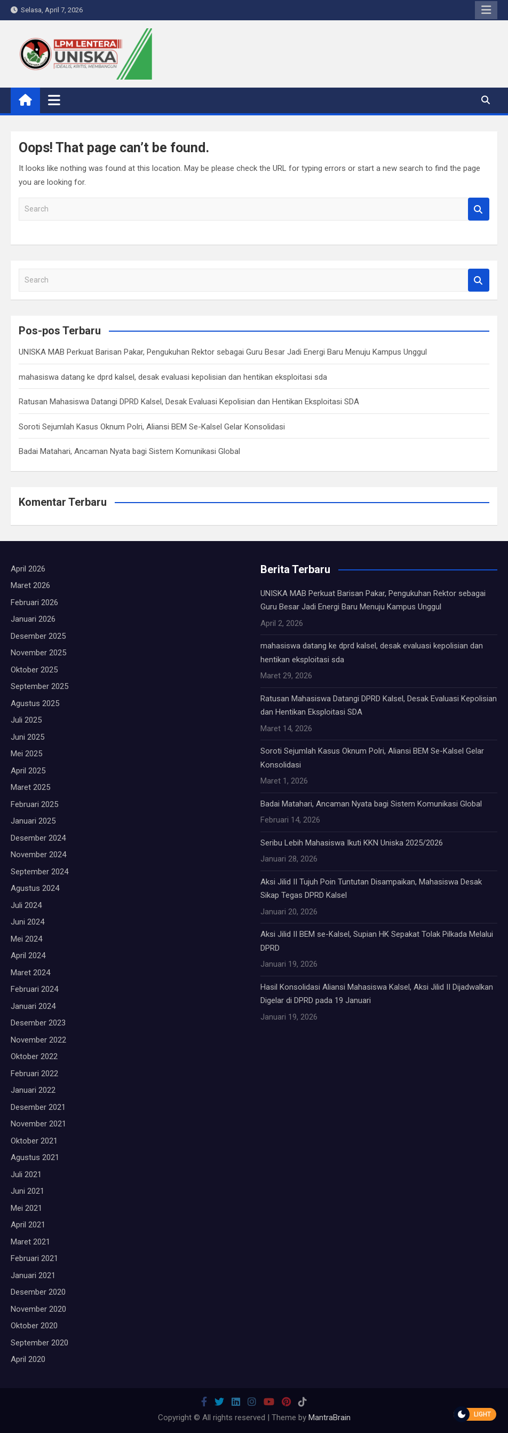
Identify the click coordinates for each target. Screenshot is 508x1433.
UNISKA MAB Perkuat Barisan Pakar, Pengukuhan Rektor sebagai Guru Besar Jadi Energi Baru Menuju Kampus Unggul (223, 352)
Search (478, 209)
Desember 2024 (38, 838)
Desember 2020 (38, 1292)
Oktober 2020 (34, 1325)
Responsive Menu (486, 10)
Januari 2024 (33, 1006)
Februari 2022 (34, 1073)
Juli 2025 (26, 720)
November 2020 (38, 1309)
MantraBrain (329, 1417)
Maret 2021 (30, 1242)
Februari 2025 (34, 804)
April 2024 (28, 955)
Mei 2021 (26, 1208)
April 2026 (28, 569)
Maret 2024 (30, 972)
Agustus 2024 (35, 888)
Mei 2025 (26, 753)
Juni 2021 (27, 1191)
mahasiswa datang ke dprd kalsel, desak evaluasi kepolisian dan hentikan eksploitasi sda (173, 377)
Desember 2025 (38, 636)
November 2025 (38, 652)
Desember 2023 (38, 1023)
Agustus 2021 (35, 1157)
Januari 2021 (33, 1275)
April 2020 (28, 1359)
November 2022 (38, 1040)
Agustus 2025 (35, 703)
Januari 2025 (33, 821)
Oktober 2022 (34, 1056)
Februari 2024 (34, 989)
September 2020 (39, 1343)
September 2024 (39, 871)
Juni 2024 (27, 922)
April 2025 (28, 771)
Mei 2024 (26, 939)
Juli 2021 (26, 1174)
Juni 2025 (27, 737)
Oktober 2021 (34, 1141)
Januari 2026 (33, 619)
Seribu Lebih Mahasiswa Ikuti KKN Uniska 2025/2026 (351, 843)
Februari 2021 (34, 1258)
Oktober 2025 (34, 670)
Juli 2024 (26, 905)
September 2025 (39, 686)
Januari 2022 (33, 1090)
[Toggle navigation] (54, 100)
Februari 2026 (34, 602)
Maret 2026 (30, 585)
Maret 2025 (30, 787)
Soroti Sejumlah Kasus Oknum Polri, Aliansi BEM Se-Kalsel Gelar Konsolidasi (152, 427)
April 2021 (28, 1225)
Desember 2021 (38, 1107)
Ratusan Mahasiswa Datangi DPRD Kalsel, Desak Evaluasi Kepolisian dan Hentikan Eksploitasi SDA (189, 401)
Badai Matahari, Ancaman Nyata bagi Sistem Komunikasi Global (129, 451)
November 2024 (38, 854)
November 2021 (38, 1124)
